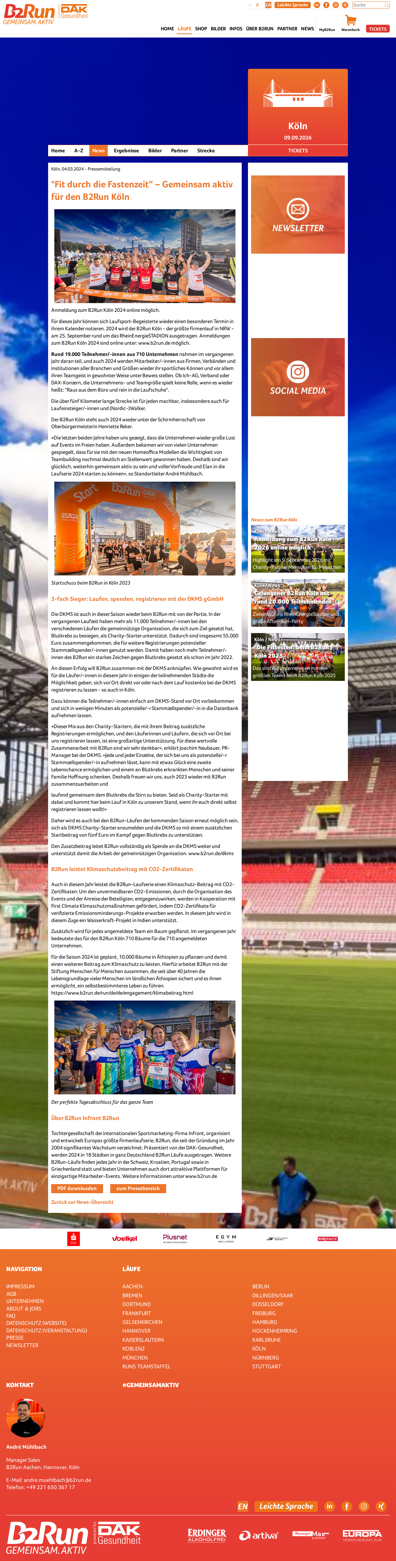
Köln (259, 1348)
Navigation (24, 1269)
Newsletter (22, 1345)
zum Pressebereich (138, 1188)
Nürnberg (265, 1357)
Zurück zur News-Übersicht (82, 1202)
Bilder (218, 29)
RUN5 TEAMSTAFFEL (146, 1366)
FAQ (11, 1315)
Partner (179, 151)
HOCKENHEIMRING (274, 1330)
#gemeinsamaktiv (150, 1385)
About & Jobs (23, 1308)
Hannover (136, 1330)
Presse (15, 1337)
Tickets (378, 29)
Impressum (20, 1286)
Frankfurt (136, 1313)
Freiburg (264, 1313)
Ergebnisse (126, 151)
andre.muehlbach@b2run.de (57, 1480)
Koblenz (133, 1348)
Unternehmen (25, 1301)
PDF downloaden (77, 1188)
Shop (201, 29)
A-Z (78, 151)
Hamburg (264, 1322)
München (135, 1357)
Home (167, 29)
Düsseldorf (268, 1304)
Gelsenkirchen (142, 1322)
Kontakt (20, 1385)
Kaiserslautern (143, 1339)
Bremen (132, 1295)
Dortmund (136, 1304)
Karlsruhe (266, 1339)
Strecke (206, 151)
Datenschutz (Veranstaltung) (46, 1330)
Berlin (260, 1286)
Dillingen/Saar (272, 1295)
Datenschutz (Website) (36, 1323)
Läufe (131, 1269)
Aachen (132, 1286)
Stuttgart (266, 1366)
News (307, 29)
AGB (11, 1293)
